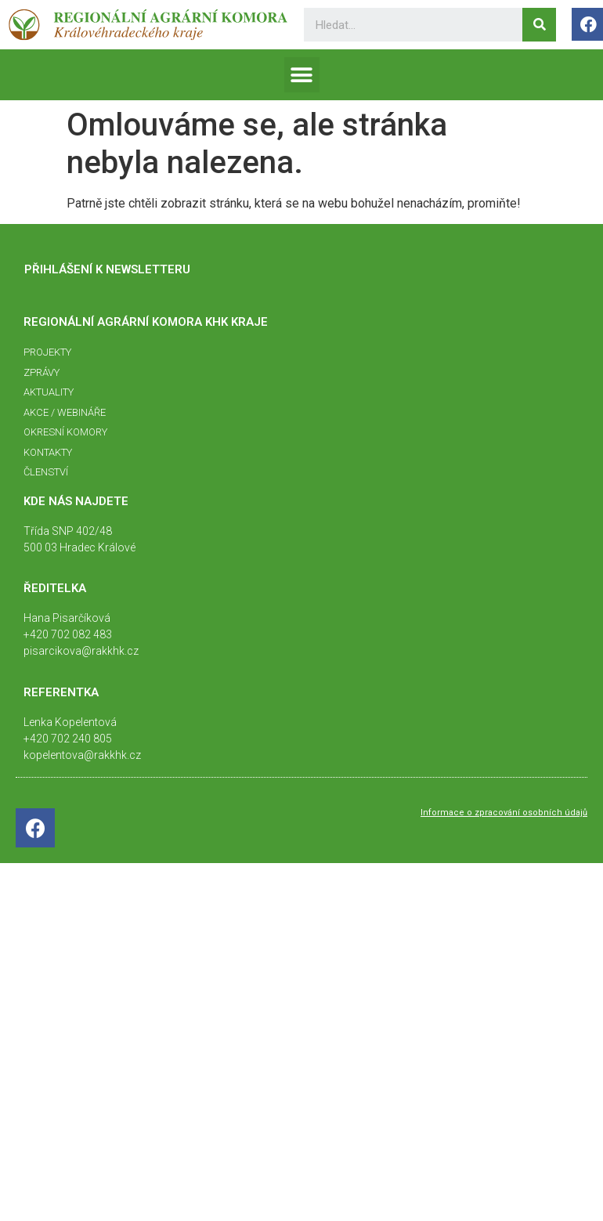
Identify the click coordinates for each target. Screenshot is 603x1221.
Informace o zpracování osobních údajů (504, 812)
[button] (302, 74)
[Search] (539, 25)
